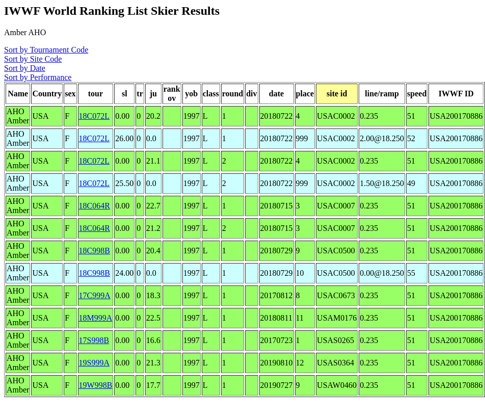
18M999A (96, 317)
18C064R (94, 205)
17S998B (94, 340)
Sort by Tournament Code (46, 49)
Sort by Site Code (33, 59)
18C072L (94, 116)
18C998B (94, 250)
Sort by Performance (37, 77)
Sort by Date (24, 68)
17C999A (95, 295)
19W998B (96, 385)
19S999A (94, 362)
